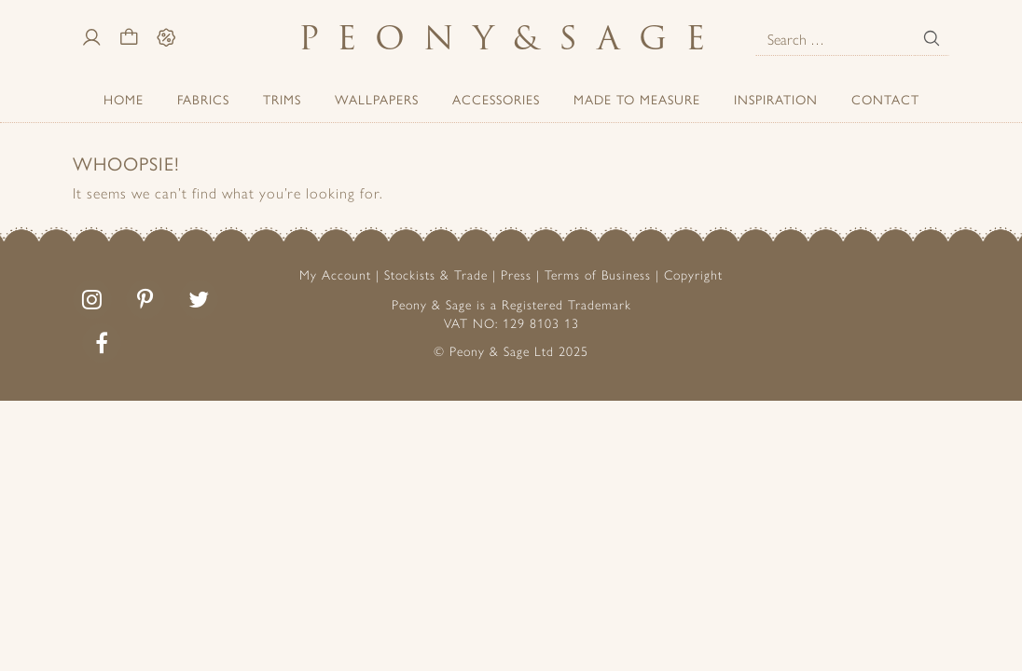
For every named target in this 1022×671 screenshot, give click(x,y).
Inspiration (776, 98)
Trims (282, 98)
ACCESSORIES (496, 98)
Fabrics (203, 98)
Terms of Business (598, 274)
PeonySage (511, 37)
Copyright (693, 274)
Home (124, 98)
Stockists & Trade (436, 274)
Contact (885, 98)
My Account (335, 274)
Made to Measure (636, 98)
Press (516, 274)
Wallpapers (377, 98)
